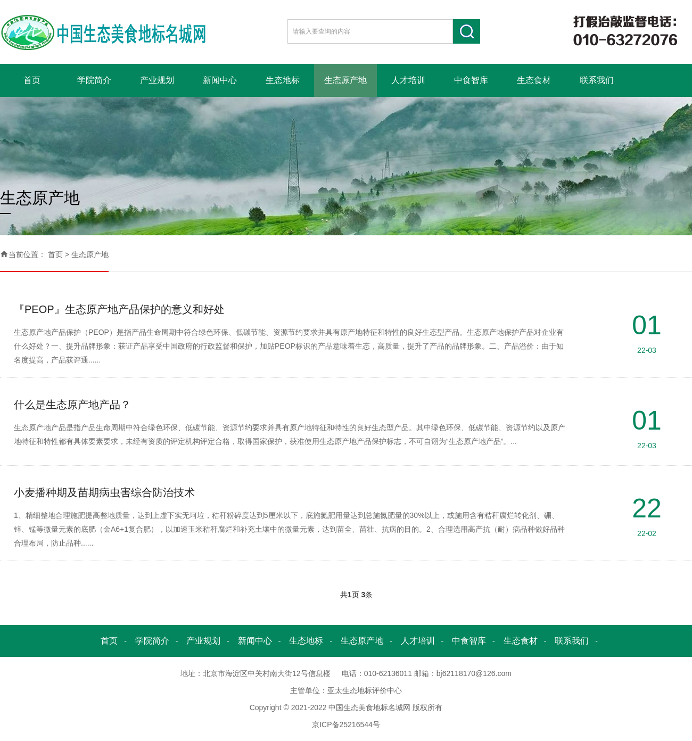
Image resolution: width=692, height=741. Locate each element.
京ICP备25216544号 (346, 724)
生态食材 (534, 80)
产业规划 (157, 80)
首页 (31, 80)
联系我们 (597, 80)
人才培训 (408, 80)
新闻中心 (220, 80)
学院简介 (94, 80)
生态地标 (283, 80)
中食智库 (471, 80)
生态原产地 (345, 80)
